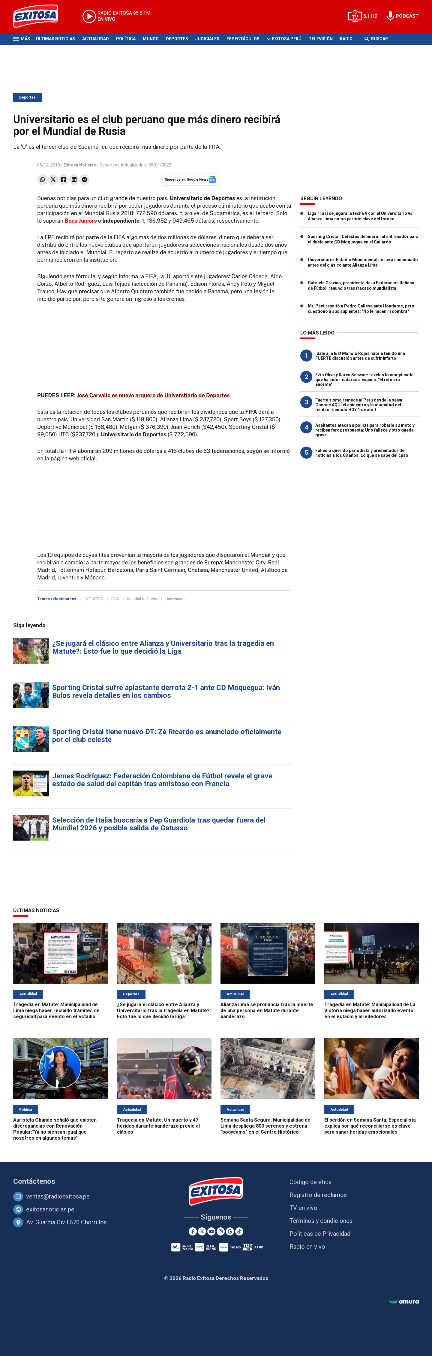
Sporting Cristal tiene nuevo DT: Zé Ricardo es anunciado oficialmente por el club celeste (166, 736)
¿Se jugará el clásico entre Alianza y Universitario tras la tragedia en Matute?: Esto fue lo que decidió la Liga (163, 647)
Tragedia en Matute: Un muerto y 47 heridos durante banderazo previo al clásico (158, 1126)
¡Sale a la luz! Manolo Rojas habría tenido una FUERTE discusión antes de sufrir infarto (360, 356)
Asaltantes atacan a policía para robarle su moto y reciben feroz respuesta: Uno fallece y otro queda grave (365, 430)
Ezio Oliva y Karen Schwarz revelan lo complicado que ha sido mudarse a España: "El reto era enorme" (364, 379)
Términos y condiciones (321, 1220)
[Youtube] (211, 1231)
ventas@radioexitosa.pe (58, 1196)
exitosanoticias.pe (50, 1209)
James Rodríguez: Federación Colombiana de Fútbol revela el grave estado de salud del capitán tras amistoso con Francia (162, 780)
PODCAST (407, 16)
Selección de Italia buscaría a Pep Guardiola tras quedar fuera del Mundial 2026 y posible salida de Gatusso (159, 824)
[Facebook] (193, 1231)
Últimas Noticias (55, 38)
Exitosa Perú (287, 38)
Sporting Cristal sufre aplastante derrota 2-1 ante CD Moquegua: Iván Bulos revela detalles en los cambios (166, 691)
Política (126, 38)
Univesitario (175, 599)
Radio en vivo (307, 1246)
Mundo (151, 38)
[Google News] (230, 1231)
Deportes (177, 38)
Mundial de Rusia (142, 599)
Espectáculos (243, 38)
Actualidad (95, 38)
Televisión (321, 38)
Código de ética (311, 1182)
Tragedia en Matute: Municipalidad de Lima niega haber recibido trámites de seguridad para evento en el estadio (56, 1010)
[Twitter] (202, 1231)
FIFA (115, 599)
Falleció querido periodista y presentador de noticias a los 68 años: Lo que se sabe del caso (361, 453)
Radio (346, 38)
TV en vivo (303, 1207)
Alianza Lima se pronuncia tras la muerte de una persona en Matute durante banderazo (266, 1010)
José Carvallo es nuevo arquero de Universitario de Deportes (153, 395)
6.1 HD (370, 16)
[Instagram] (221, 1231)
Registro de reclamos (318, 1195)
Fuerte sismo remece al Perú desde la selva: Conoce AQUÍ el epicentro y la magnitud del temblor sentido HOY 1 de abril (359, 405)
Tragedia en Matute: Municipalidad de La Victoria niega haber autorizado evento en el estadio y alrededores (370, 1010)
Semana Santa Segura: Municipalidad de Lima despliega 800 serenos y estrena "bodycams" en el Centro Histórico (265, 1126)
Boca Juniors (80, 221)
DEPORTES (94, 599)
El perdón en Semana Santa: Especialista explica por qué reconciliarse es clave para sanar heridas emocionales (370, 1126)
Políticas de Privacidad (320, 1233)
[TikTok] (239, 1231)
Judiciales (207, 38)
